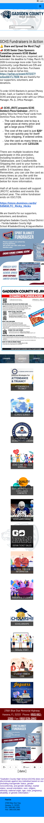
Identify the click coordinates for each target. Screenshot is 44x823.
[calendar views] (40, 767)
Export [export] (26, 767)
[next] (16, 767)
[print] (34, 767)
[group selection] (4, 767)
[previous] (10, 767)
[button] (5, 743)
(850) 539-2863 (28, 718)
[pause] (22, 761)
